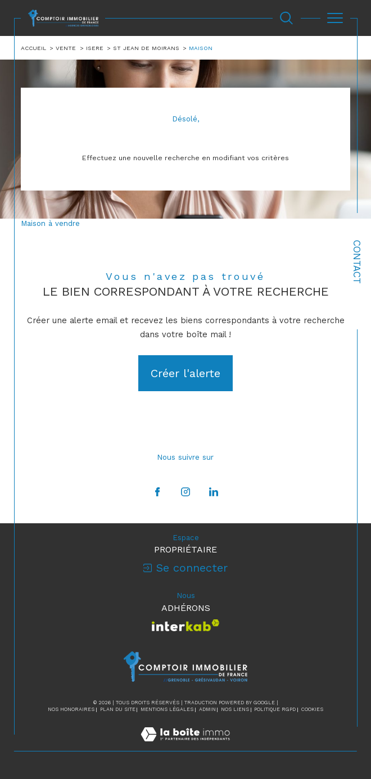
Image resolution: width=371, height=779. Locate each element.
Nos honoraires (71, 709)
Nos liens (235, 709)
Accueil (33, 48)
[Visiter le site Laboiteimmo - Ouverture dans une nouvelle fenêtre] (185, 745)
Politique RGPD (275, 709)
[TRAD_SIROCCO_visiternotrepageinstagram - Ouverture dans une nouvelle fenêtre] (185, 491)
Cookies (312, 709)
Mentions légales (167, 709)
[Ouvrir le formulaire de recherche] (286, 18)
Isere (94, 48)
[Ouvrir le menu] (335, 18)
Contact (357, 262)
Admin (207, 709)
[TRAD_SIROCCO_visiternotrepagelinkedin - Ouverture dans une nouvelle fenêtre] (213, 491)
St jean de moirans (146, 48)
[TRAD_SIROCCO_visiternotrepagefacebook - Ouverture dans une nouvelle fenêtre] (157, 491)
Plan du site (117, 709)
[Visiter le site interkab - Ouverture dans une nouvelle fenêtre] (186, 625)
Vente (66, 48)
